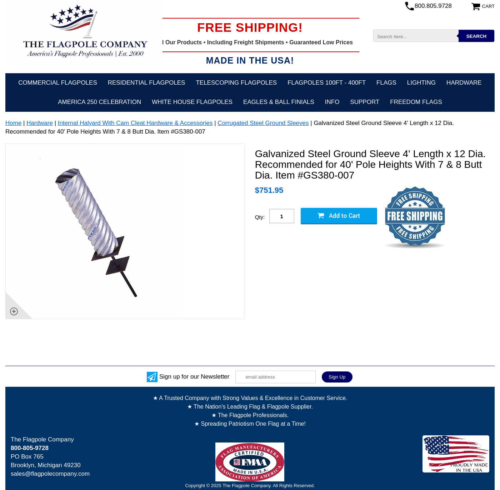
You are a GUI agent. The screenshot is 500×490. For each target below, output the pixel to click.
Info (332, 102)
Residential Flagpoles (146, 82)
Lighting (421, 82)
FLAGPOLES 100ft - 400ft (327, 82)
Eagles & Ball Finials (278, 102)
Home (13, 123)
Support (364, 102)
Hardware (464, 82)
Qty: (260, 217)
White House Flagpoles (192, 102)
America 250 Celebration (99, 102)
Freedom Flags (416, 102)
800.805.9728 (433, 5)
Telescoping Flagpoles (236, 82)
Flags (386, 82)
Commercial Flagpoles (57, 82)
